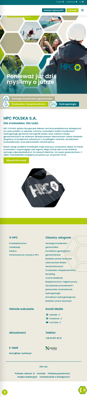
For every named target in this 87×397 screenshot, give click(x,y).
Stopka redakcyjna (27, 376)
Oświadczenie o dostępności (55, 376)
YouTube (51, 322)
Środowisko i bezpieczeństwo (60, 270)
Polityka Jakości (23, 373)
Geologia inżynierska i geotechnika (56, 245)
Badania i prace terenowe (58, 258)
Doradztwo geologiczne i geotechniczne (58, 253)
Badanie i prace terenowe (58, 301)
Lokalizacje (14, 247)
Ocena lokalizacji (54, 277)
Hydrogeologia (52, 293)
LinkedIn (51, 314)
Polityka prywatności (59, 373)
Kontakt (41, 373)
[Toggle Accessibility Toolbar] (5, 392)
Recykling (50, 274)
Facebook (52, 318)
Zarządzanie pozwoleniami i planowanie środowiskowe (59, 287)
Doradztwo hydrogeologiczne (60, 297)
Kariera (12, 251)
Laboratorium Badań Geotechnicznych (55, 264)
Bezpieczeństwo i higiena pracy (61, 281)
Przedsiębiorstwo (18, 243)
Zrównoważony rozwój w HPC (24, 254)
